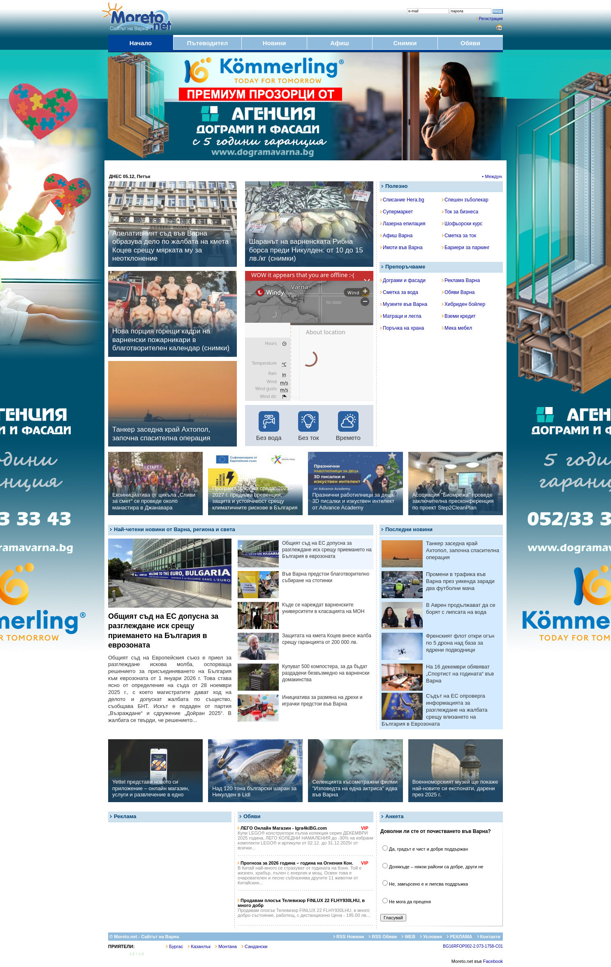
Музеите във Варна (403, 304)
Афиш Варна (396, 235)
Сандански (254, 946)
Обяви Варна (458, 292)
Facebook (493, 961)
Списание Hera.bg (402, 200)
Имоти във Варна (401, 247)
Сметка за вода (399, 292)
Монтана (226, 946)
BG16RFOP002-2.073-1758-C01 (473, 946)
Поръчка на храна (402, 328)
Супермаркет (396, 212)
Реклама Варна (461, 280)
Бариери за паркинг (466, 247)
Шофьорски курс (462, 224)
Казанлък (199, 946)
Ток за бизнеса (460, 212)
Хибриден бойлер (463, 304)
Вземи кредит (459, 316)
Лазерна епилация (402, 224)
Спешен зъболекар (465, 200)
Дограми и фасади (403, 280)
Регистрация (491, 18)
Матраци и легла (400, 316)
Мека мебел (457, 328)
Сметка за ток (459, 235)
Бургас (174, 946)
